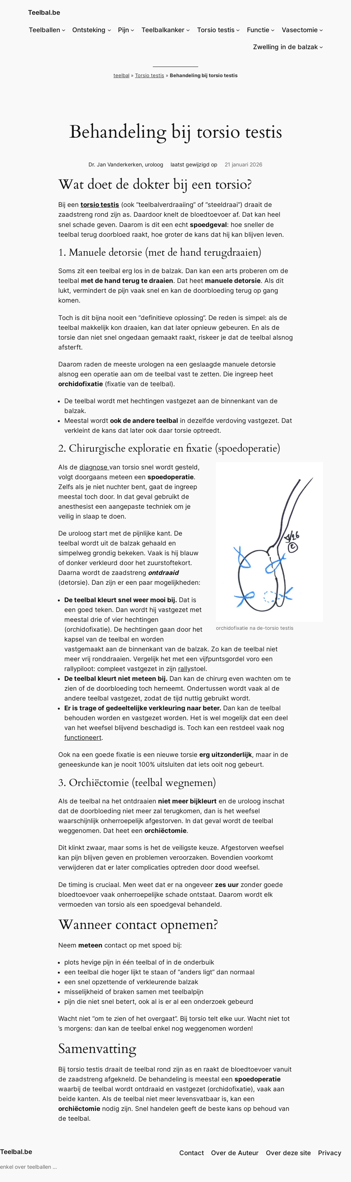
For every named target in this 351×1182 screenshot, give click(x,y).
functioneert (82, 737)
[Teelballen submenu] (63, 30)
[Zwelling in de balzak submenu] (321, 47)
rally (184, 669)
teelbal (121, 75)
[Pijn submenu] (132, 30)
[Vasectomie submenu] (321, 30)
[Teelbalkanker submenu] (188, 30)
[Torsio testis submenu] (238, 30)
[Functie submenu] (273, 30)
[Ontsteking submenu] (109, 30)
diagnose (94, 467)
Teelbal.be (44, 12)
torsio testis (100, 204)
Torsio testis (149, 75)
